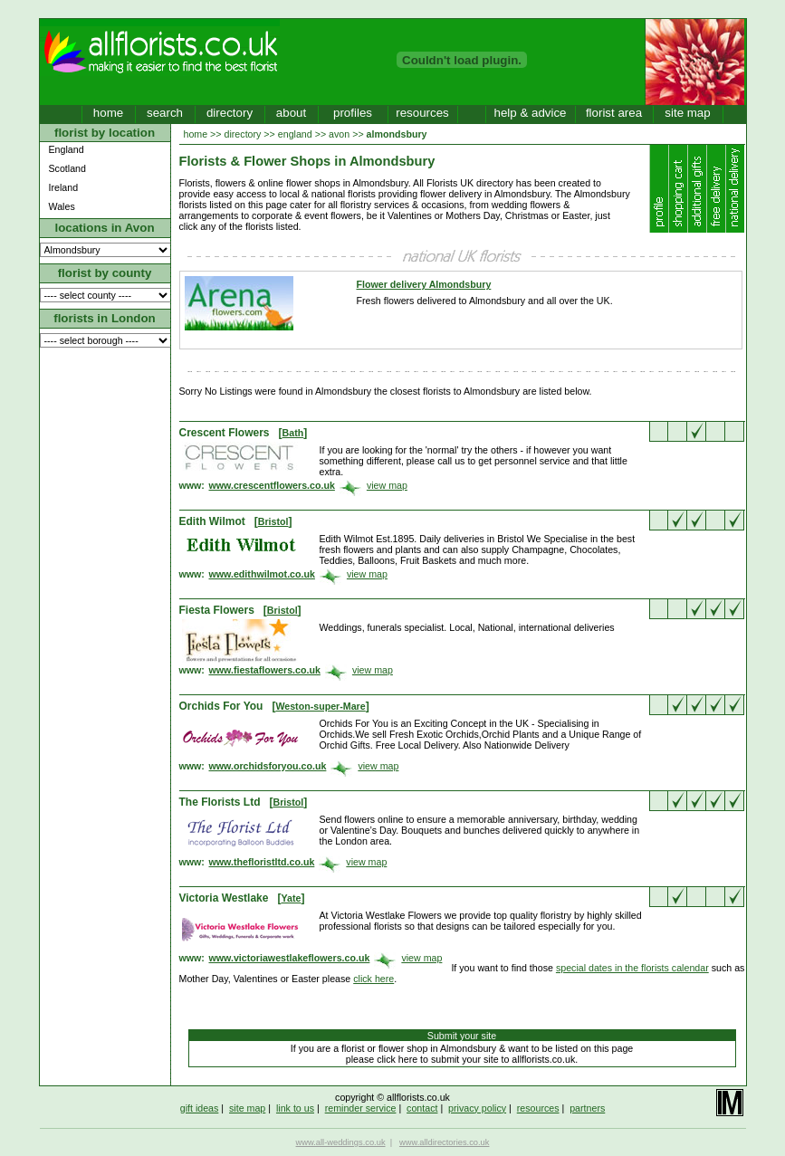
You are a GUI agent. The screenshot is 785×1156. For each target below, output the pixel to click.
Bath (293, 432)
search (165, 112)
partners (587, 1108)
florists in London (104, 318)
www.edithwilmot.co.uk (262, 573)
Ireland (64, 187)
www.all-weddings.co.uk (341, 1142)
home (108, 112)
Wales (62, 206)
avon (339, 134)
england (295, 134)
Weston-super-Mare (320, 706)
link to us (295, 1108)
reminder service (361, 1108)
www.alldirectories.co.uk (444, 1142)
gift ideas (199, 1108)
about (291, 112)
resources (422, 112)
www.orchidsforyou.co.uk (268, 765)
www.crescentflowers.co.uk (272, 485)
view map (387, 485)
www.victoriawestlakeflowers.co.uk (289, 957)
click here (373, 978)
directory (229, 112)
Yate (291, 898)
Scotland (67, 168)
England (66, 149)
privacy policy (477, 1108)
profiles (352, 112)
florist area (614, 112)
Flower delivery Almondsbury (424, 284)
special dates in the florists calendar (632, 967)
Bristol (273, 521)
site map (687, 112)
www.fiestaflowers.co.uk (265, 669)
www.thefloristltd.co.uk (262, 861)
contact (422, 1108)
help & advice (529, 112)
